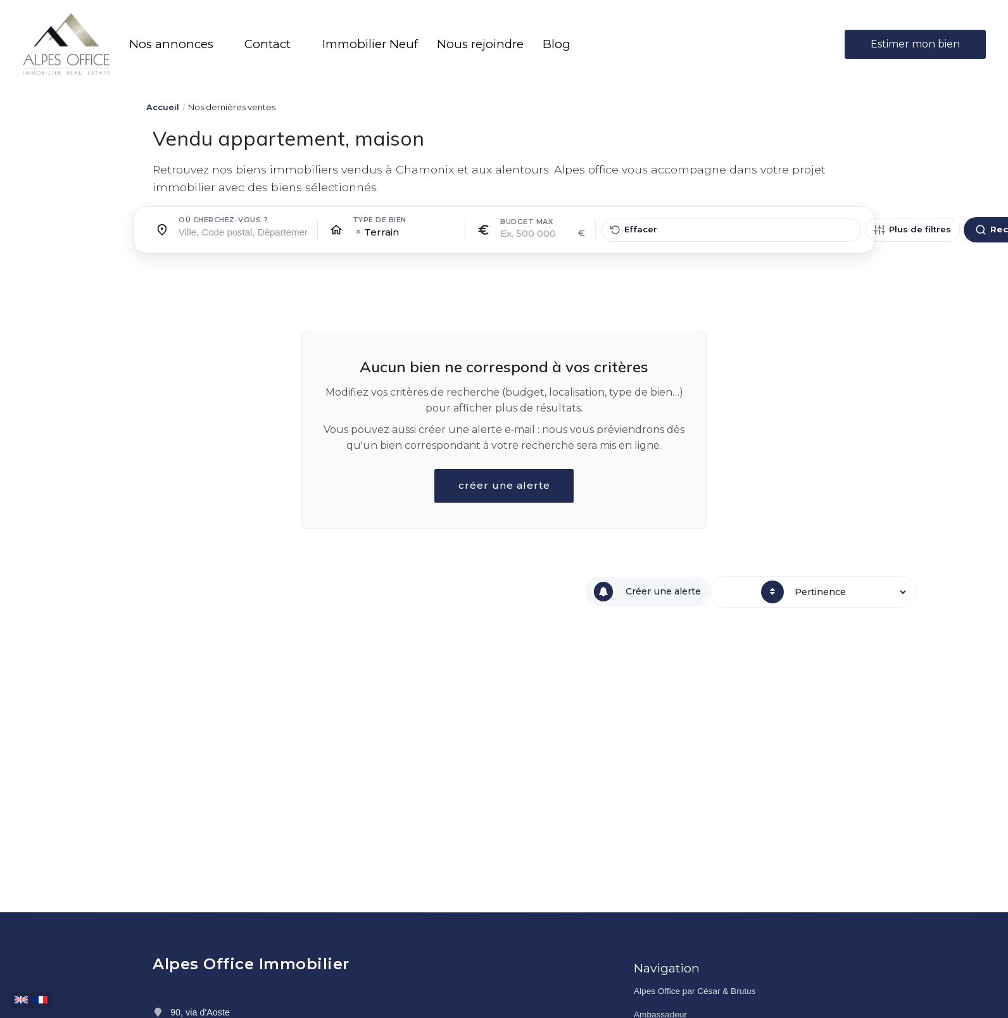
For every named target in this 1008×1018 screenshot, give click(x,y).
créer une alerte (504, 486)
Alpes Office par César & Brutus (694, 991)
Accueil (162, 107)
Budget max (526, 221)
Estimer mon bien (915, 44)
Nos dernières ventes (231, 107)
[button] (177, 44)
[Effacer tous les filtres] (731, 230)
